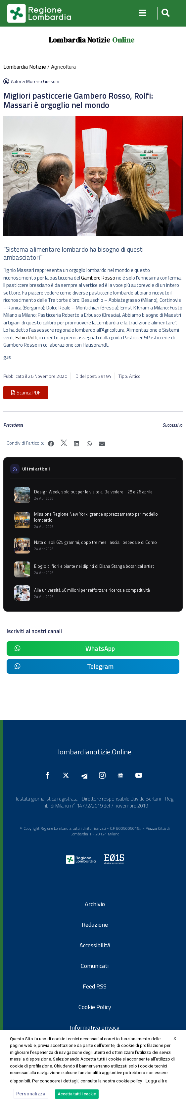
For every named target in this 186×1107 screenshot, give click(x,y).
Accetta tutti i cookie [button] (77, 1094)
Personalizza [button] (30, 1093)
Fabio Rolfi (26, 337)
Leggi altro (156, 1080)
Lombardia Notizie (79, 40)
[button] (164, 13)
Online (123, 40)
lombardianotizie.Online (94, 751)
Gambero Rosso (98, 278)
